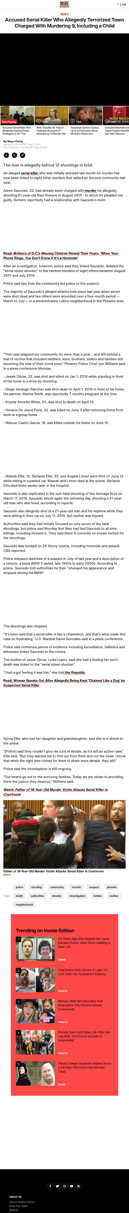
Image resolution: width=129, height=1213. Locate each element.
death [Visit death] (19, 896)
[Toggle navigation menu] (4, 4)
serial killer (30, 173)
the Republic (74, 672)
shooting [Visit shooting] (36, 887)
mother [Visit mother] (114, 896)
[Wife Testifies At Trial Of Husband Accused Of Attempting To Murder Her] (51, 120)
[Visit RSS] (78, 1186)
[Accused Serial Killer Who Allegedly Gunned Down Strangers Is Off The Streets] (17, 120)
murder (90, 190)
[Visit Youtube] (71, 1186)
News (64, 14)
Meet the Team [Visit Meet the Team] (18, 1206)
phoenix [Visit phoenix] (112, 887)
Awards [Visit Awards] (13, 1210)
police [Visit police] (19, 887)
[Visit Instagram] (64, 1186)
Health (62, 991)
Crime (62, 960)
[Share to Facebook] (6, 155)
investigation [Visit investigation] (77, 896)
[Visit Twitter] (57, 1186)
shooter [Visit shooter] (56, 896)
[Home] (64, 4)
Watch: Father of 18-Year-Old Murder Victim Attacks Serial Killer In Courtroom (55, 792)
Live (123, 4)
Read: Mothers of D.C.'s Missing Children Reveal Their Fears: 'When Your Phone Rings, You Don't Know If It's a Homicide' (60, 255)
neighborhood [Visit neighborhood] (24, 904)
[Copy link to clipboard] (22, 155)
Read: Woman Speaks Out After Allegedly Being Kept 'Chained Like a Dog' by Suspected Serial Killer (64, 683)
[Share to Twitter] (14, 155)
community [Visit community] (57, 887)
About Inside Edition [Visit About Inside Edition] (22, 1202)
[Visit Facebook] (50, 1186)
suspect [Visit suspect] (94, 887)
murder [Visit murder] (76, 887)
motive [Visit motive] (97, 896)
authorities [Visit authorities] (37, 896)
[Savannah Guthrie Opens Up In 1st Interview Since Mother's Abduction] (85, 120)
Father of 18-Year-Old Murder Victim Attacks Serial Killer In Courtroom (53, 871)
